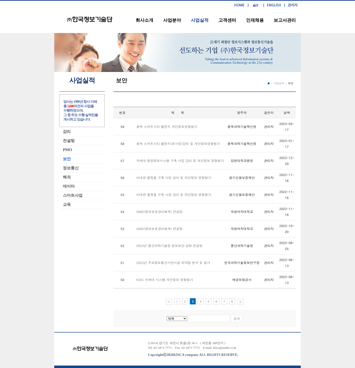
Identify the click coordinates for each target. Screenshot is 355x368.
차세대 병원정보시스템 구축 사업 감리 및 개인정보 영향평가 (180, 160)
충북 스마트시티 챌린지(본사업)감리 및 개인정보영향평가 (178, 143)
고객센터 (227, 20)
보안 (290, 83)
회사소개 (144, 20)
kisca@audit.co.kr (224, 348)
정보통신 (71, 168)
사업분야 (172, 20)
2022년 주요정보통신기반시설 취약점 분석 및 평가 (173, 262)
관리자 (293, 5)
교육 (67, 204)
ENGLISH (274, 5)
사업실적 (200, 20)
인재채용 (255, 20)
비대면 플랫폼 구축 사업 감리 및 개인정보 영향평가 (173, 177)
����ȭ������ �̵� (268, 83)
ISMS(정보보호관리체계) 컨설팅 (159, 211)
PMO (67, 150)
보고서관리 (285, 20)
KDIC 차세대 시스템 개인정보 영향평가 (164, 279)
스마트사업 (73, 195)
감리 (67, 131)
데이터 (69, 186)
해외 (67, 177)
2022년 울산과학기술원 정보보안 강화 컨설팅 (169, 245)
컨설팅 (69, 141)
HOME (239, 5)
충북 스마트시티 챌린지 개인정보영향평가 (166, 126)
